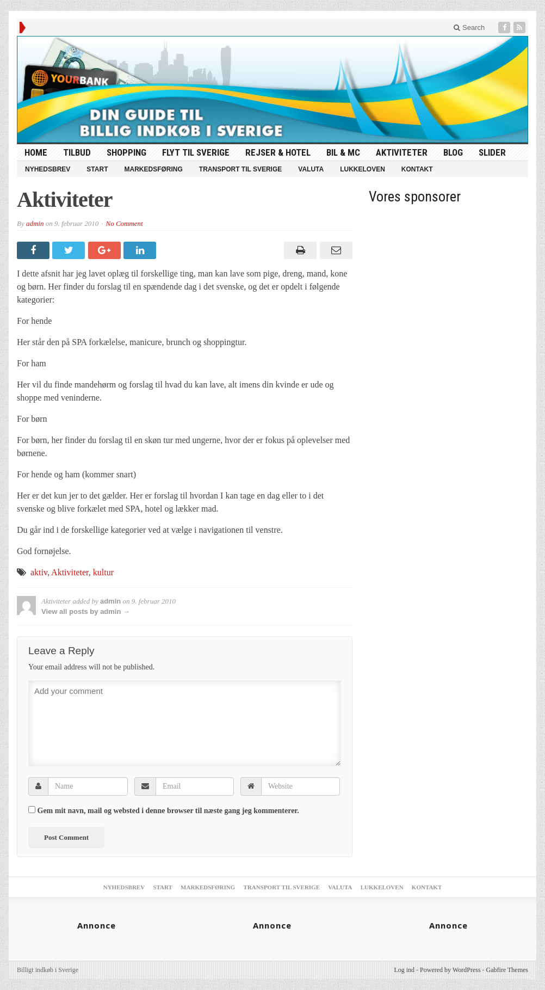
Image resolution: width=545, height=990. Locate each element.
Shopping (126, 152)
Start (97, 169)
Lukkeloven (362, 169)
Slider (492, 152)
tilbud (77, 152)
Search (469, 27)
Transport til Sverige (240, 169)
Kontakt (417, 169)
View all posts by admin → (85, 611)
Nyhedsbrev (47, 169)
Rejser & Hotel (278, 152)
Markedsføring (153, 169)
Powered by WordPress (450, 970)
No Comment (124, 223)
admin (35, 223)
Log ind (404, 970)
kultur (103, 572)
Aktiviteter (402, 152)
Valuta (311, 169)
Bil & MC (343, 152)
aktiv (38, 572)
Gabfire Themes (507, 970)
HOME (35, 152)
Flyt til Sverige (196, 152)
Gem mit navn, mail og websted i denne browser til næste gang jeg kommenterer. (168, 811)
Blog (453, 152)
